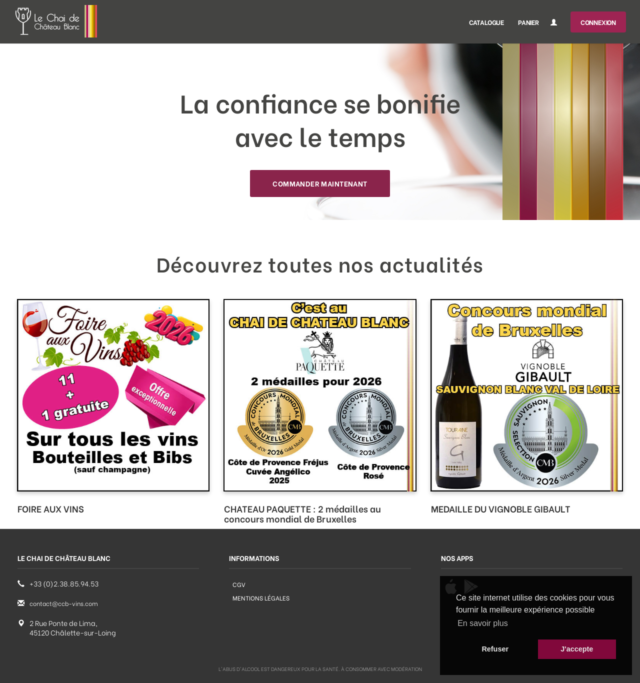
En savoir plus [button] (483, 623)
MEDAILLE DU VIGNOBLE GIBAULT (500, 508)
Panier (528, 21)
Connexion (598, 21)
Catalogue (486, 21)
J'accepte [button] (576, 649)
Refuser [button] (495, 649)
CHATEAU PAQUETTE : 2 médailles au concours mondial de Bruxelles (302, 513)
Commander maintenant (319, 183)
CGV (239, 584)
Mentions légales (261, 598)
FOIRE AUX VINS (51, 508)
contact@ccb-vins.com (64, 603)
